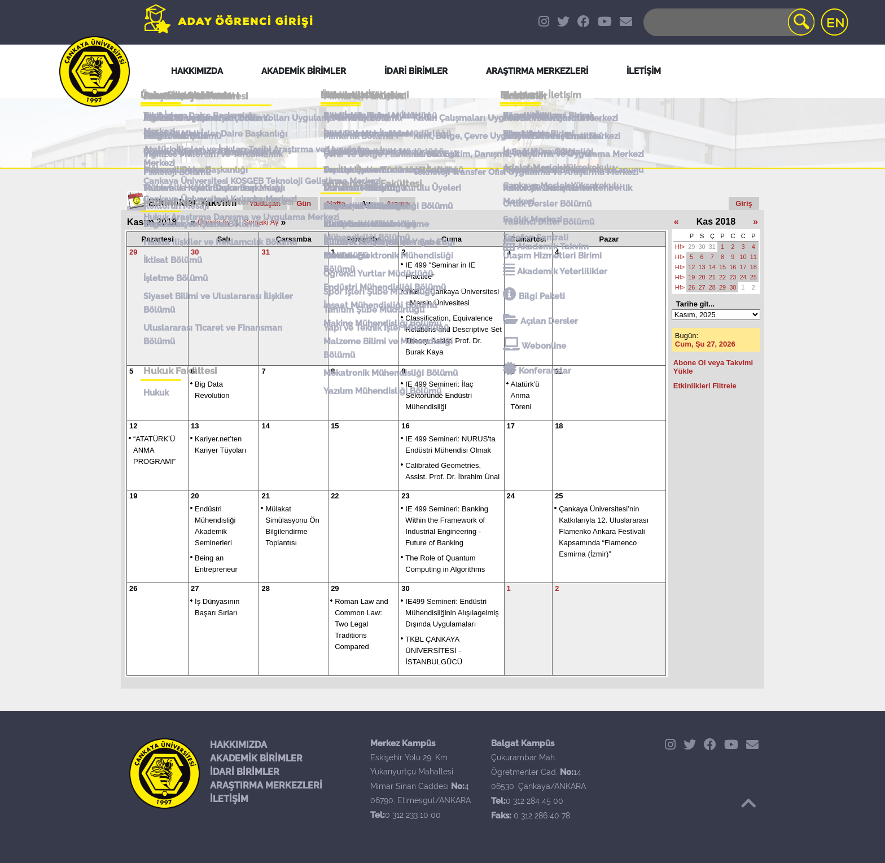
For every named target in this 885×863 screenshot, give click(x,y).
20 (195, 496)
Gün (303, 203)
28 (265, 588)
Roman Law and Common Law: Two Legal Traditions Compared (361, 624)
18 (559, 426)
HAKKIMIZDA (238, 744)
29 (133, 252)
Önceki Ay (214, 222)
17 (511, 426)
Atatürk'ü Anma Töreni (525, 395)
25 (559, 496)
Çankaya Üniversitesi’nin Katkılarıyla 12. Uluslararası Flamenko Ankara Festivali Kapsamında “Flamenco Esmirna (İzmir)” (604, 531)
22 (335, 496)
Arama (397, 203)
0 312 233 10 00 (413, 815)
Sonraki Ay (261, 222)
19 (133, 496)
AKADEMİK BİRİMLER (256, 758)
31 (265, 252)
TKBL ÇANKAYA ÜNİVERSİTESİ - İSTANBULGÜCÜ (433, 650)
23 (405, 496)
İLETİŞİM (229, 799)
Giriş (743, 203)
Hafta (336, 203)
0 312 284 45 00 (534, 800)
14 (265, 426)
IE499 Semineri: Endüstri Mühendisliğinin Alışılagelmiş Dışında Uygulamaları (451, 612)
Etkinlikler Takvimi (192, 202)
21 (265, 496)
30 (195, 252)
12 (133, 426)
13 (195, 426)
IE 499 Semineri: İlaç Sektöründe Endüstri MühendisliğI (439, 395)
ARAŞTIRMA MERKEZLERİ (266, 785)
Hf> (680, 246)
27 (195, 588)
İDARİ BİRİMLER (244, 771)
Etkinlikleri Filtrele (705, 386)
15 (335, 426)
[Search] (728, 22)
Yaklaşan (265, 203)
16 (405, 426)
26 (133, 588)
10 (511, 371)
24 (511, 496)
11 (559, 371)
